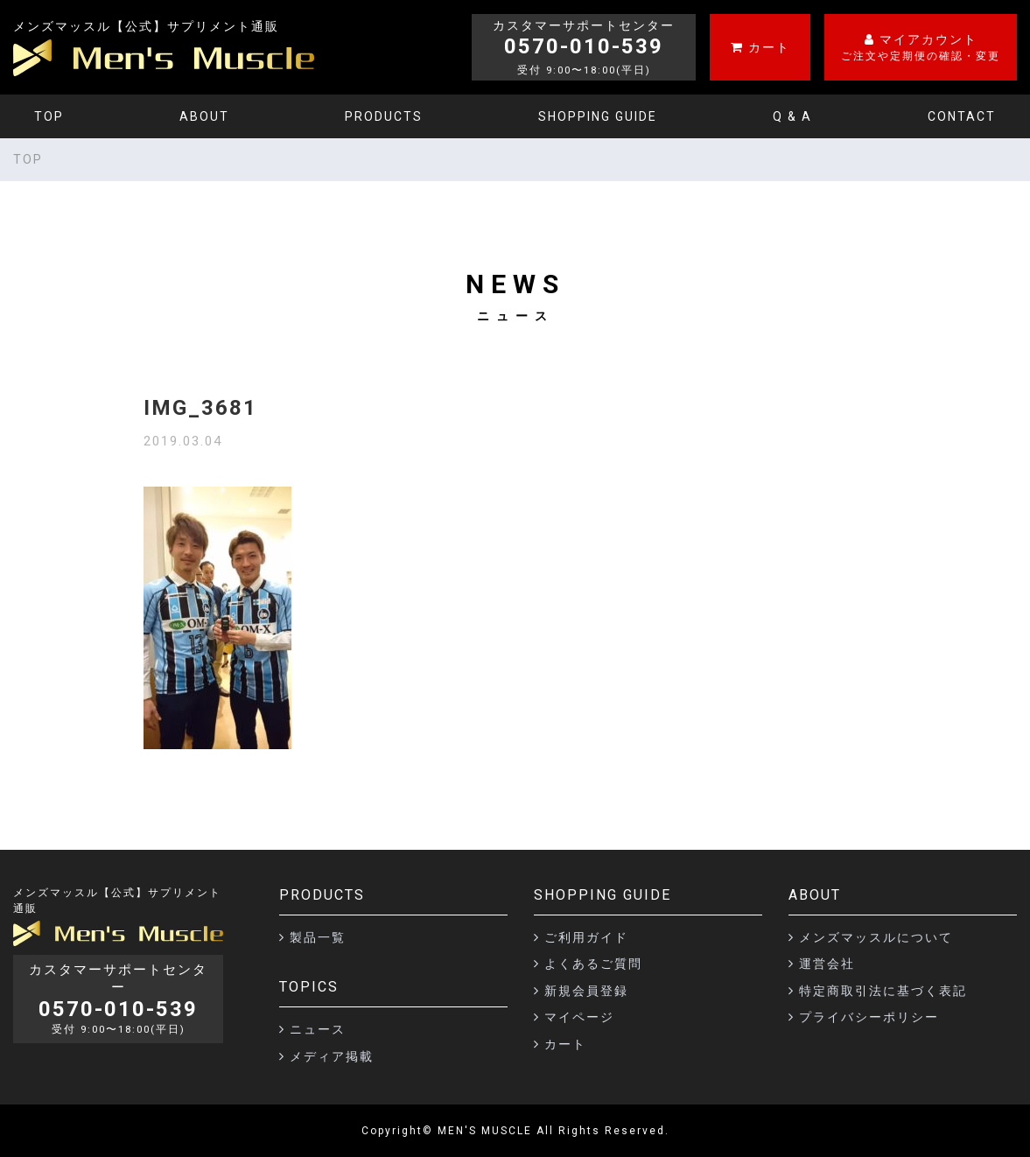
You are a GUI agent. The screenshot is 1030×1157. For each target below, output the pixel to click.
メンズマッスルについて (876, 937)
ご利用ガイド (586, 937)
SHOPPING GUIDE (597, 116)
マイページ (579, 1017)
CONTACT (962, 116)
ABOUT (204, 116)
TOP (49, 116)
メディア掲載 (332, 1056)
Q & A (792, 116)
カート (565, 1044)
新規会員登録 (586, 991)
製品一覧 (318, 937)
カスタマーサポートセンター (118, 999)
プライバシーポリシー (869, 1017)
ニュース (318, 1029)
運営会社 (827, 964)
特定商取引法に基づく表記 (883, 991)
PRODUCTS (384, 116)
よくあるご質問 (593, 964)
